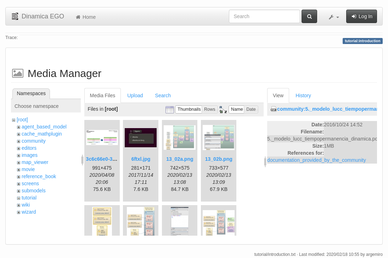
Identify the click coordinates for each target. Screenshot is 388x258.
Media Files (103, 95)
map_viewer (35, 162)
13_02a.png (179, 159)
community (34, 141)
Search (163, 95)
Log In (361, 16)
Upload (135, 95)
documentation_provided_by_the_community (316, 160)
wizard (29, 212)
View (278, 95)
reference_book (39, 176)
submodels (34, 190)
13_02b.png (218, 159)
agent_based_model (44, 127)
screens (30, 183)
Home (85, 17)
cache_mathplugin (42, 134)
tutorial (29, 198)
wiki (26, 205)
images (30, 155)
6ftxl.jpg (141, 159)
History (303, 95)
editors (29, 148)
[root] (22, 119)
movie (28, 169)
